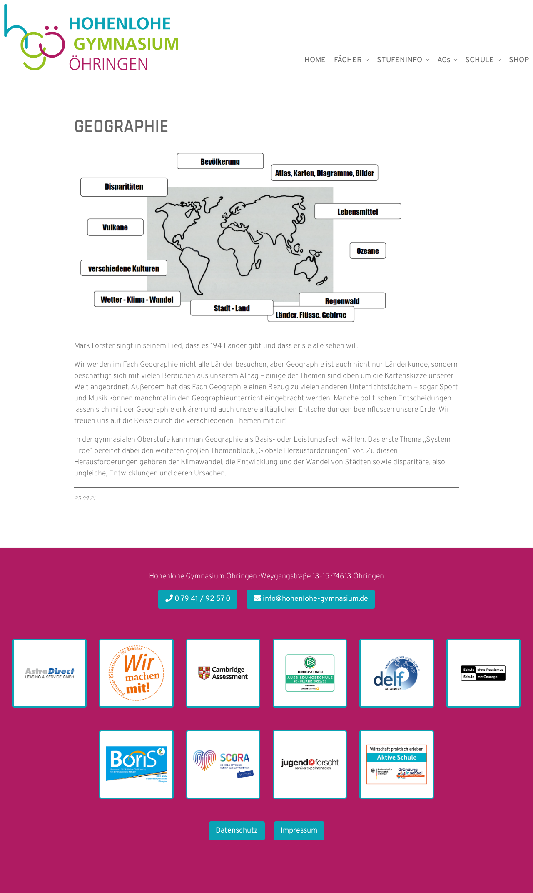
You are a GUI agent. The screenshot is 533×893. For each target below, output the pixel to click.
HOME (315, 60)
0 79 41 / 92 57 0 (198, 599)
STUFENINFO (399, 60)
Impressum (299, 830)
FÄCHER (348, 60)
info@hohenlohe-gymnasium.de (311, 599)
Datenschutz (237, 830)
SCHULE (479, 60)
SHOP (519, 60)
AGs (443, 60)
